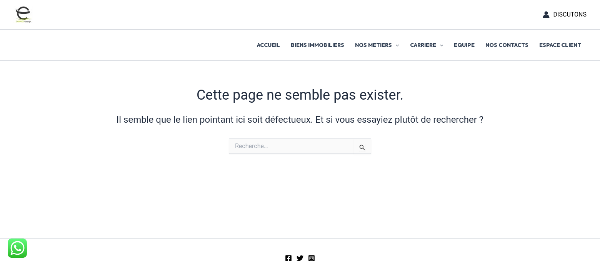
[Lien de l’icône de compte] (565, 15)
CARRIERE (426, 45)
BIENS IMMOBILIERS (317, 45)
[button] (395, 45)
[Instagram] (311, 258)
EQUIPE (464, 45)
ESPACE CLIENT (560, 45)
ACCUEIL (268, 45)
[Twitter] (300, 258)
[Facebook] (288, 258)
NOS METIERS (377, 45)
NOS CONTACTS (506, 45)
